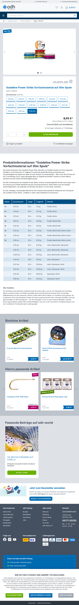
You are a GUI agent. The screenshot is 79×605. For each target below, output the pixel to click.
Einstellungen (66, 595)
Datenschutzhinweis (44, 603)
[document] (39, 583)
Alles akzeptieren (14, 595)
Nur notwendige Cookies (41, 595)
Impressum (31, 603)
